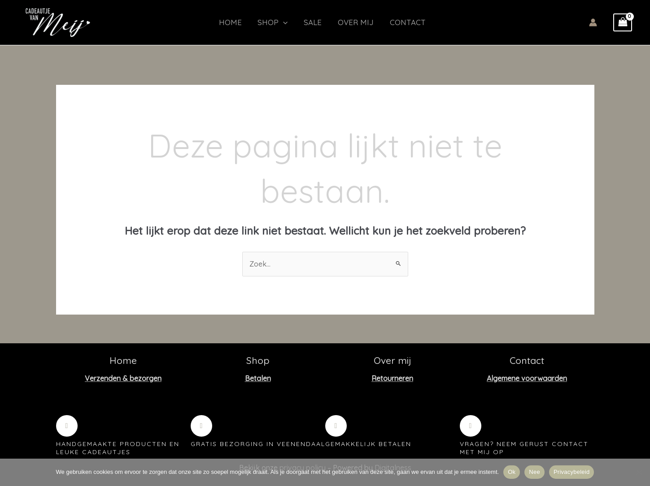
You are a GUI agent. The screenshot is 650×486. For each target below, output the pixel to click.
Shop (271, 22)
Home (231, 22)
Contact (399, 22)
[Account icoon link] (593, 22)
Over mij (349, 22)
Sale (309, 22)
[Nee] (638, 472)
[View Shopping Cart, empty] (622, 22)
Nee (534, 471)
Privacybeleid (572, 471)
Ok (511, 471)
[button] (281, 22)
